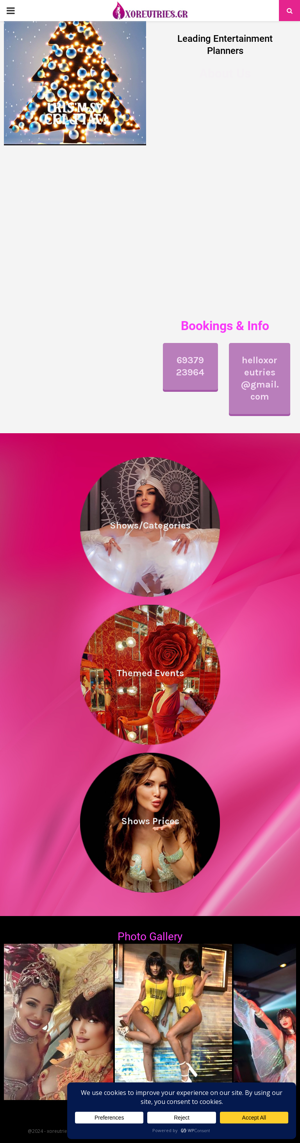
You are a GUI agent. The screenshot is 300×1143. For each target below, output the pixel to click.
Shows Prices (150, 821)
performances (176, 180)
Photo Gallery (150, 936)
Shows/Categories (150, 525)
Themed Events (150, 673)
